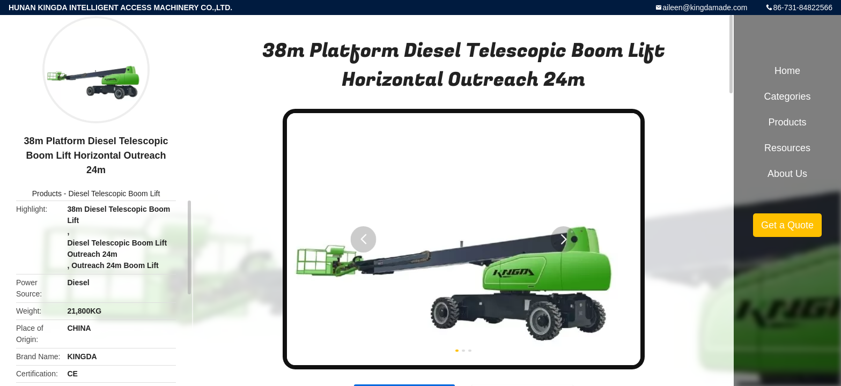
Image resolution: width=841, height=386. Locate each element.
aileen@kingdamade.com (704, 7)
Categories (787, 96)
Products (47, 193)
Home (787, 70)
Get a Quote (787, 225)
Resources (787, 148)
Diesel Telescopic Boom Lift (114, 193)
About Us (787, 173)
